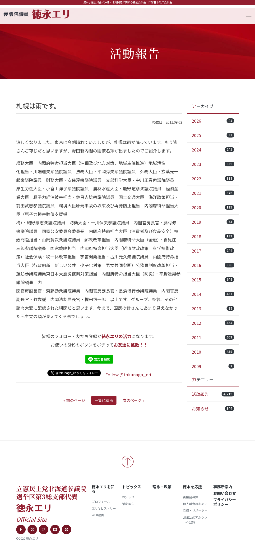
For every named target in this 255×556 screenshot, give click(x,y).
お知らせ (213, 408)
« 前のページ (74, 400)
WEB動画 (98, 515)
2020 (213, 207)
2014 (213, 294)
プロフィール (101, 501)
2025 (213, 135)
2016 (213, 265)
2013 (213, 308)
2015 (213, 279)
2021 (213, 193)
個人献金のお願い (195, 504)
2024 (213, 150)
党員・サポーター (195, 510)
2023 (213, 164)
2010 (213, 352)
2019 (213, 222)
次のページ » (133, 400)
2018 (213, 236)
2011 (213, 337)
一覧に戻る (103, 400)
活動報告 (213, 394)
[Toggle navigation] (247, 14)
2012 (213, 323)
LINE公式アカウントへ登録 (195, 519)
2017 (213, 251)
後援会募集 (190, 497)
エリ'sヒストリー (104, 508)
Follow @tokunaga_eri (128, 374)
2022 (213, 178)
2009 (213, 366)
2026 (213, 121)
